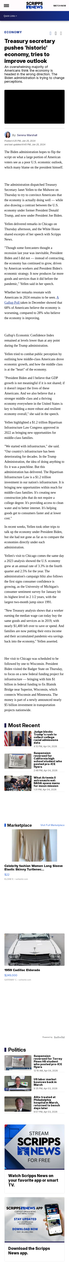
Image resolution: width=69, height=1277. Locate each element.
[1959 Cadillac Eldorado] (34, 959)
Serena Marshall (27, 135)
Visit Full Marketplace (52, 825)
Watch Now (59, 6)
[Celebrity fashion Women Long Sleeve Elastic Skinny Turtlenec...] (34, 856)
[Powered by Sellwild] (59, 1037)
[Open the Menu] (6, 5)
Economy (13, 32)
